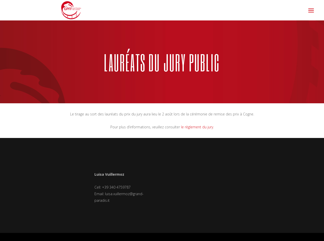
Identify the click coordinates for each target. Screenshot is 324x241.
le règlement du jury (197, 127)
